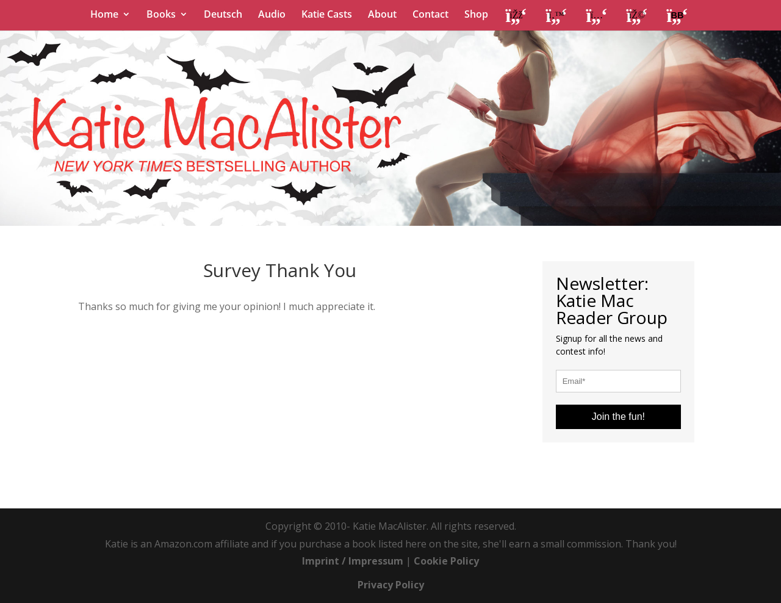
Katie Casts (326, 15)
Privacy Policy (391, 584)
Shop (476, 15)
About (382, 15)
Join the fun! (618, 416)
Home (104, 15)
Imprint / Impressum (352, 561)
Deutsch (223, 15)
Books (161, 15)
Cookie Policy (446, 561)
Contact (430, 15)
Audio (272, 15)
